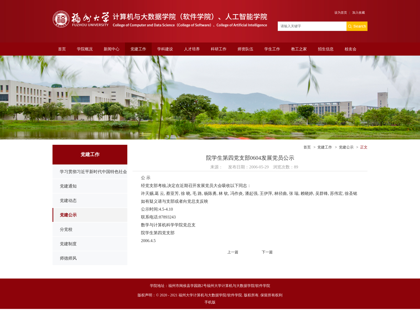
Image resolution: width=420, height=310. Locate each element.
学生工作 (272, 49)
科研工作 (219, 49)
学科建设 (165, 49)
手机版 (210, 302)
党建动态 (68, 200)
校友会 (350, 49)
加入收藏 (358, 12)
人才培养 (192, 49)
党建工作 (138, 49)
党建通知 (68, 186)
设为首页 (340, 12)
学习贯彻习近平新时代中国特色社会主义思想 (93, 178)
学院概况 (85, 49)
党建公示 (68, 215)
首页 (62, 49)
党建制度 (68, 244)
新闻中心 (111, 49)
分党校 (66, 229)
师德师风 (68, 258)
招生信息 (326, 49)
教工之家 (299, 49)
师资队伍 (245, 49)
